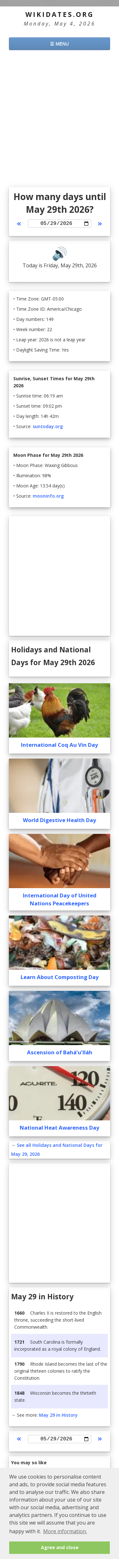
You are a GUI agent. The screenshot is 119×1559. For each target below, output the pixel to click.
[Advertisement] (59, 119)
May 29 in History (58, 1416)
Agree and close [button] (59, 1547)
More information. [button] (65, 1531)
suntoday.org (48, 428)
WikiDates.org (59, 14)
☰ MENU (59, 43)
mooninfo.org (48, 497)
